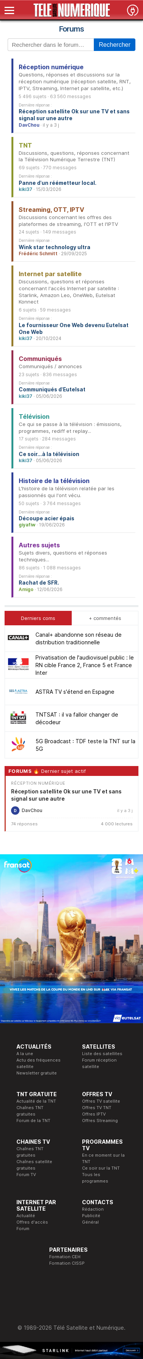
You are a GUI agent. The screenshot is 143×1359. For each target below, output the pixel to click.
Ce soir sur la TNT (101, 1168)
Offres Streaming (100, 1120)
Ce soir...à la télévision (49, 454)
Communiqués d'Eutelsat (52, 389)
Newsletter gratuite (36, 1073)
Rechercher (114, 44)
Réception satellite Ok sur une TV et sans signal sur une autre (74, 114)
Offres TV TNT (96, 1107)
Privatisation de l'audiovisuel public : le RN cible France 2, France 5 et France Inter (84, 665)
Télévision (34, 416)
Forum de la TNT (33, 1120)
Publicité (91, 1215)
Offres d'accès (32, 1222)
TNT (25, 145)
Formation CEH (64, 1256)
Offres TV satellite (101, 1101)
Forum (22, 1228)
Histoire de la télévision (54, 481)
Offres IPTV (94, 1114)
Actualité (25, 1215)
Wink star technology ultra (54, 247)
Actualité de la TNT (36, 1101)
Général (90, 1222)
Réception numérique (51, 67)
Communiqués (40, 358)
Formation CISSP (67, 1263)
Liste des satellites (102, 1053)
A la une (24, 1053)
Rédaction (93, 1209)
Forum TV (26, 1174)
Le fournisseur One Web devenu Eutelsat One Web (74, 328)
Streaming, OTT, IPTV (51, 209)
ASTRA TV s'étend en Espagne (74, 691)
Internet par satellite (50, 274)
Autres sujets (39, 545)
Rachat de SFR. (39, 583)
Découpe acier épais (46, 518)
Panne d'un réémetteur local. (57, 183)
